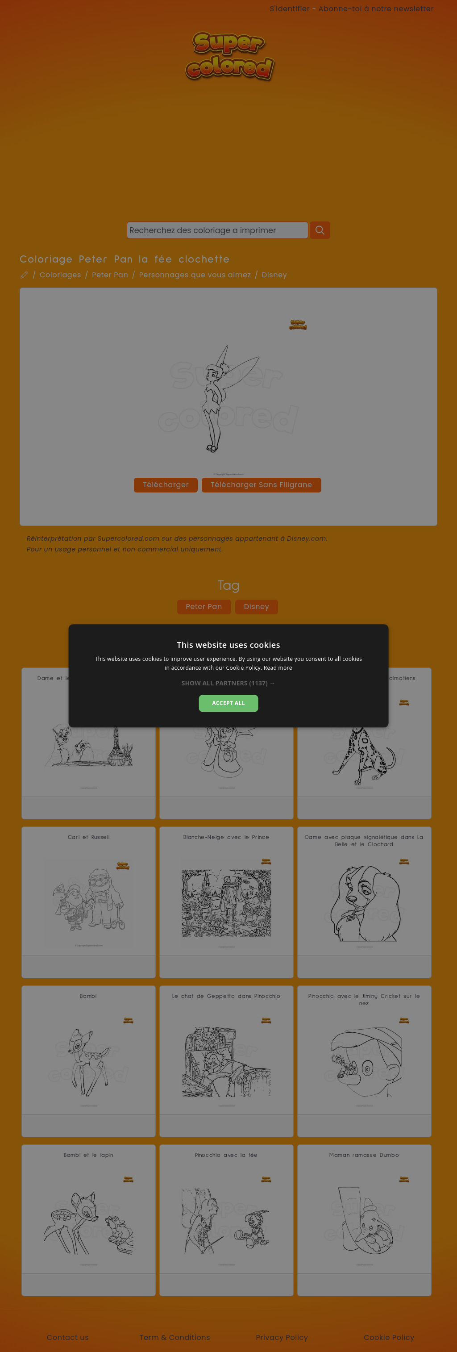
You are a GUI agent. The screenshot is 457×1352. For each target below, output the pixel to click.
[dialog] (229, 675)
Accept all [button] (228, 703)
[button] (229, 683)
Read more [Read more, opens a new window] (278, 668)
